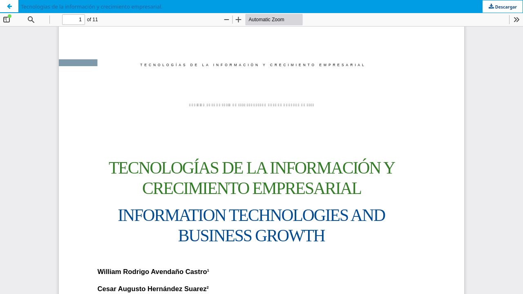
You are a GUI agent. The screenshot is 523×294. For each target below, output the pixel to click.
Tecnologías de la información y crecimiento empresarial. (92, 6)
